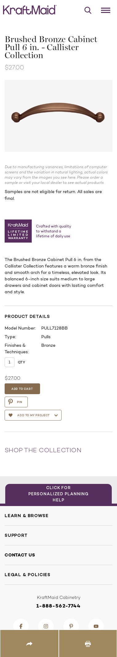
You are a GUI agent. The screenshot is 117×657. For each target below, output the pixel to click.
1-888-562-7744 (58, 606)
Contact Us (20, 555)
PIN (14, 402)
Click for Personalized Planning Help (58, 493)
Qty (21, 362)
